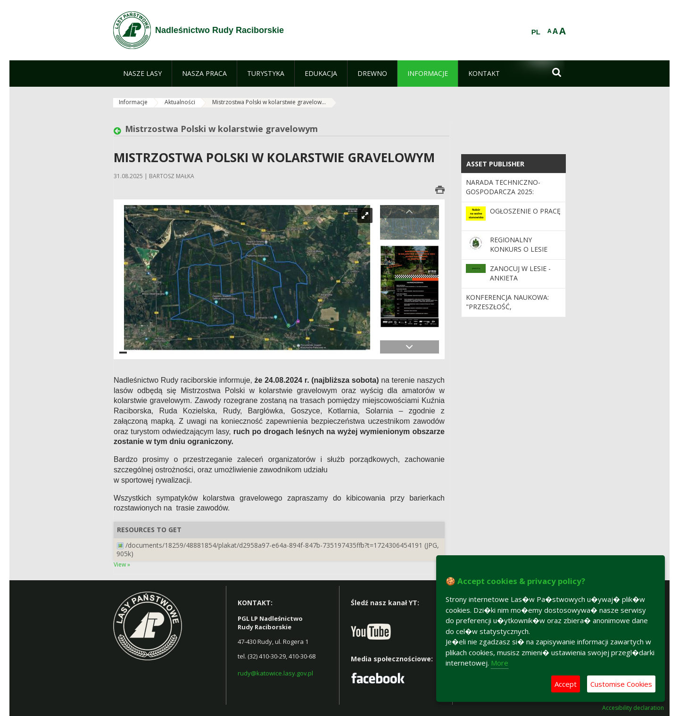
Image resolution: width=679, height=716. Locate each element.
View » (122, 564)
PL (535, 32)
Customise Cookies (621, 684)
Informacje (133, 102)
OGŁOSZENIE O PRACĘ (525, 210)
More (499, 662)
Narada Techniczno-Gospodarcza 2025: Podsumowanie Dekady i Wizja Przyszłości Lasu (510, 196)
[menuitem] (142, 73)
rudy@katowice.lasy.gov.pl (275, 673)
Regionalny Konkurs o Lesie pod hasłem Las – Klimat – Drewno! (521, 254)
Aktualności (180, 102)
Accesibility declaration (633, 708)
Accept (566, 684)
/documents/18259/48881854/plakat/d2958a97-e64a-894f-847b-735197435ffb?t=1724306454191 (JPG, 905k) (277, 549)
